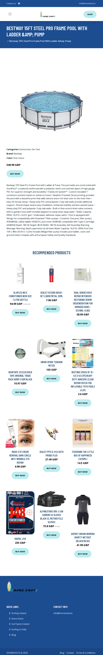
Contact (70, 652)
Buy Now (15, 173)
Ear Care (36, 149)
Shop (90, 14)
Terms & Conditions (85, 652)
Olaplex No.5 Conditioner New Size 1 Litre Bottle (20, 296)
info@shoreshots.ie (87, 3)
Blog (13, 634)
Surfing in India (18, 629)
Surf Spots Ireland (20, 624)
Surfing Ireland (18, 613)
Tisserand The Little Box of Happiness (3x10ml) (83, 455)
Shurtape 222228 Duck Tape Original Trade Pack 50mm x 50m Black (20, 375)
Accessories (25, 149)
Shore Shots (17, 618)
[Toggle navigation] (10, 14)
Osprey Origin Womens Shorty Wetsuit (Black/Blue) (83, 537)
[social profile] (19, 3)
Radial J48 (20, 538)
